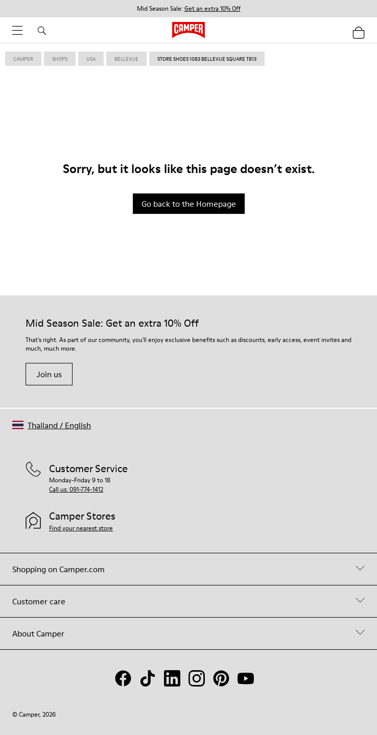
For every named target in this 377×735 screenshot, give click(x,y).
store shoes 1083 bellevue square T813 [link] (206, 58)
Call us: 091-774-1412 (76, 489)
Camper (23, 58)
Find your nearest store (81, 528)
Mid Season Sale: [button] (189, 9)
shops (59, 58)
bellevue (126, 58)
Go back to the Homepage (189, 203)
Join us (49, 374)
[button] (51, 425)
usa (91, 58)
